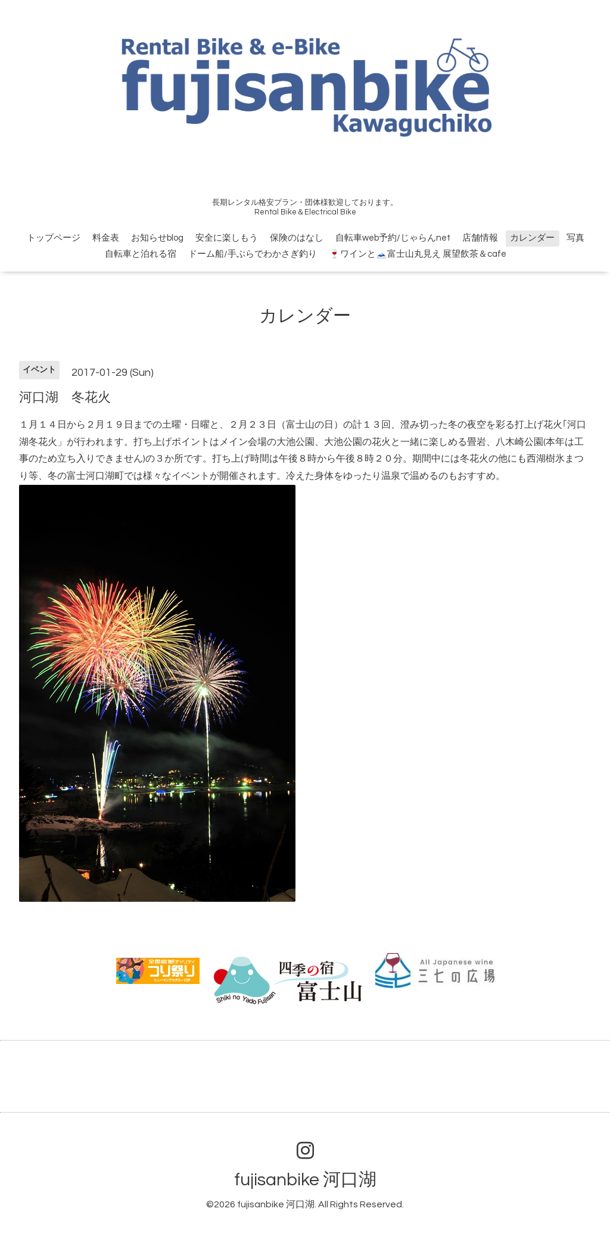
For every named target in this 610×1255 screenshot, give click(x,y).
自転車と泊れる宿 (140, 254)
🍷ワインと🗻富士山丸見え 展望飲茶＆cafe (417, 254)
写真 (575, 237)
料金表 (105, 237)
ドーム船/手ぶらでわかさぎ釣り (252, 254)
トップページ (53, 237)
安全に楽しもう (226, 237)
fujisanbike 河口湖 (305, 1179)
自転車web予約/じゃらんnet (392, 237)
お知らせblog (157, 237)
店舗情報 (480, 237)
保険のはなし (296, 237)
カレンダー (532, 237)
